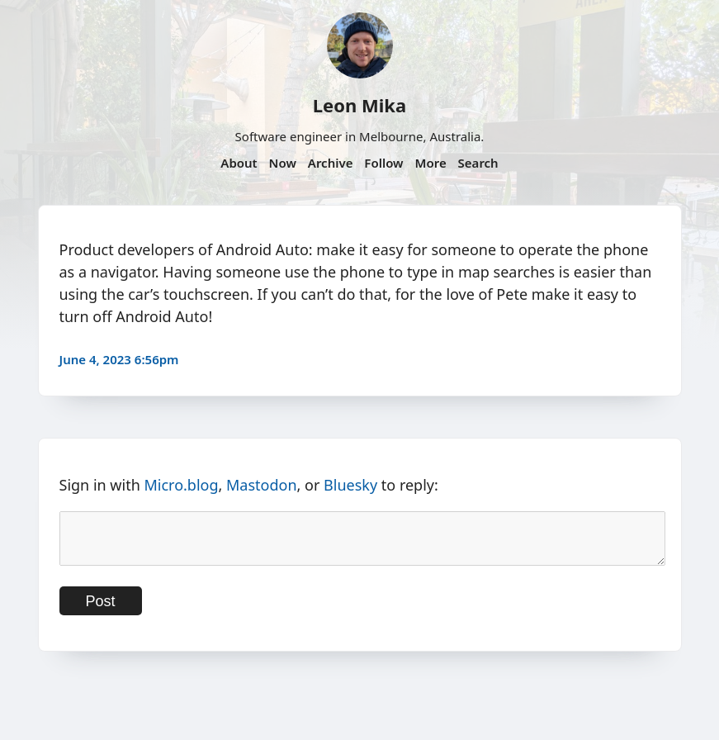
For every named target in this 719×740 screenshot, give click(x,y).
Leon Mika (359, 104)
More (430, 162)
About (238, 162)
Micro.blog (181, 485)
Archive (330, 162)
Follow (383, 162)
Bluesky (350, 485)
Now (282, 162)
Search (478, 162)
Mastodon (261, 485)
